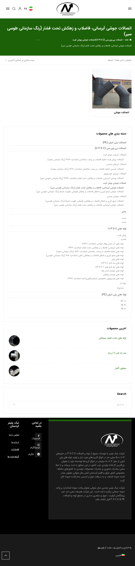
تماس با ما (14, 435)
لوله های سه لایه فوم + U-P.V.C (109, 267)
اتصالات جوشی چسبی (116, 196)
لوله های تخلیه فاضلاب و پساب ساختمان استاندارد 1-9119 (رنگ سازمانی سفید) (90, 251)
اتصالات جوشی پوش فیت (83, 39)
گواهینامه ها (13, 457)
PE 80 (123, 308)
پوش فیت (121, 235)
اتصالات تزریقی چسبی (116, 164)
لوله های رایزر (118, 259)
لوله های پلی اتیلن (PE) (114, 295)
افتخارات (15, 449)
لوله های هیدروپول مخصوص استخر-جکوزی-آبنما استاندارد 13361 (96, 278)
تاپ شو (101, 547)
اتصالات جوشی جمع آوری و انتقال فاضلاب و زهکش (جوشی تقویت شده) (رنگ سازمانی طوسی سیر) (80, 191)
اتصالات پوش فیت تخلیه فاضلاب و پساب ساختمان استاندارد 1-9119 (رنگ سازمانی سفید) (86, 159)
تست (124, 222)
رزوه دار (123, 283)
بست (124, 218)
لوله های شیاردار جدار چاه (113, 270)
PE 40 (123, 305)
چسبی (123, 239)
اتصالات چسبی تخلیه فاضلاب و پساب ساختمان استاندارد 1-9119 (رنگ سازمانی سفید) (87, 169)
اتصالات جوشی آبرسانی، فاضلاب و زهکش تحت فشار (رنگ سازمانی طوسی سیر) (87, 187)
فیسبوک (36, 438)
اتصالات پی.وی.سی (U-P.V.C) (108, 39)
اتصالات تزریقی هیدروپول (115, 173)
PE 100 (123, 301)
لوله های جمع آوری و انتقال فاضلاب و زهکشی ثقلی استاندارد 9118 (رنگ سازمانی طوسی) (85, 255)
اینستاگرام (35, 447)
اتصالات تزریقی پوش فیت (114, 154)
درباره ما (15, 442)
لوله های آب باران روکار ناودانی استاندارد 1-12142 (103, 243)
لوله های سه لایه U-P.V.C (112, 263)
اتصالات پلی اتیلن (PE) (114, 142)
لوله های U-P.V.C (117, 229)
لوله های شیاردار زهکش (113, 274)
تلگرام (31, 454)
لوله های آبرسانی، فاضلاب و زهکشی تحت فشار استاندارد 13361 (96, 247)
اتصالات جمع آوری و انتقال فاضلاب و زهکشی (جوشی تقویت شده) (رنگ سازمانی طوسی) (85, 201)
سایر (124, 212)
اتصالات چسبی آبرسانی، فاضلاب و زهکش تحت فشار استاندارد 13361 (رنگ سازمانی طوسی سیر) (82, 178)
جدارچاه (120, 288)
